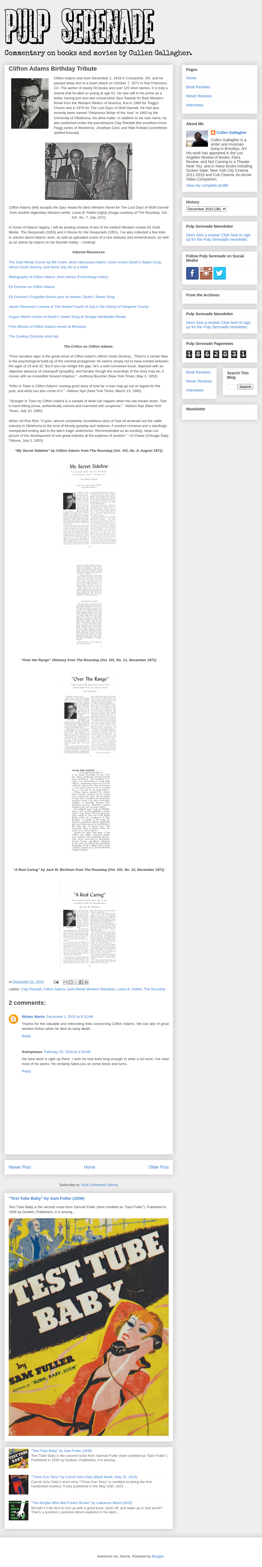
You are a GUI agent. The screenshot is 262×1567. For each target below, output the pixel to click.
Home (90, 1167)
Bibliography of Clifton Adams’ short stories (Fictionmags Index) (58, 277)
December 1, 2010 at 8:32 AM (70, 1017)
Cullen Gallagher (231, 132)
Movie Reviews (199, 96)
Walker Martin (33, 1017)
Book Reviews (198, 87)
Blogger (158, 1556)
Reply (26, 1036)
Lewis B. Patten (129, 989)
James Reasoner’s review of (79, 307)
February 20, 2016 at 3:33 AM (67, 1052)
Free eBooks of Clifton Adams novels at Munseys (47, 326)
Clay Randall (31, 989)
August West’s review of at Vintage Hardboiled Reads (67, 317)
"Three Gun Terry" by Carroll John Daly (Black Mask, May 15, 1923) (84, 1477)
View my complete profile (207, 185)
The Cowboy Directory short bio (33, 336)
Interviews (194, 105)
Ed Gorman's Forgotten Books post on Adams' (62, 297)
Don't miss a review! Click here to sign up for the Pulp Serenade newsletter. (218, 237)
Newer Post (20, 1167)
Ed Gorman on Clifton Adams (32, 287)
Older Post (158, 1167)
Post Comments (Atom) (99, 1185)
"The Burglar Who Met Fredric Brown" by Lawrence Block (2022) (81, 1503)
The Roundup (154, 989)
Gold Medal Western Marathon (91, 989)
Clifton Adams (54, 989)
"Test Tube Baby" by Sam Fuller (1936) (46, 1198)
